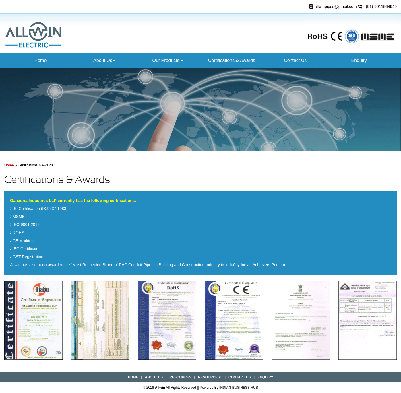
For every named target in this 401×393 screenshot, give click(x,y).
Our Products (167, 60)
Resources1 (210, 377)
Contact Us (295, 60)
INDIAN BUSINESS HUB (238, 388)
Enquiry (359, 60)
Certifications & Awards (231, 60)
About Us (104, 60)
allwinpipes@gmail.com (336, 6)
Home (40, 60)
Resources (180, 377)
